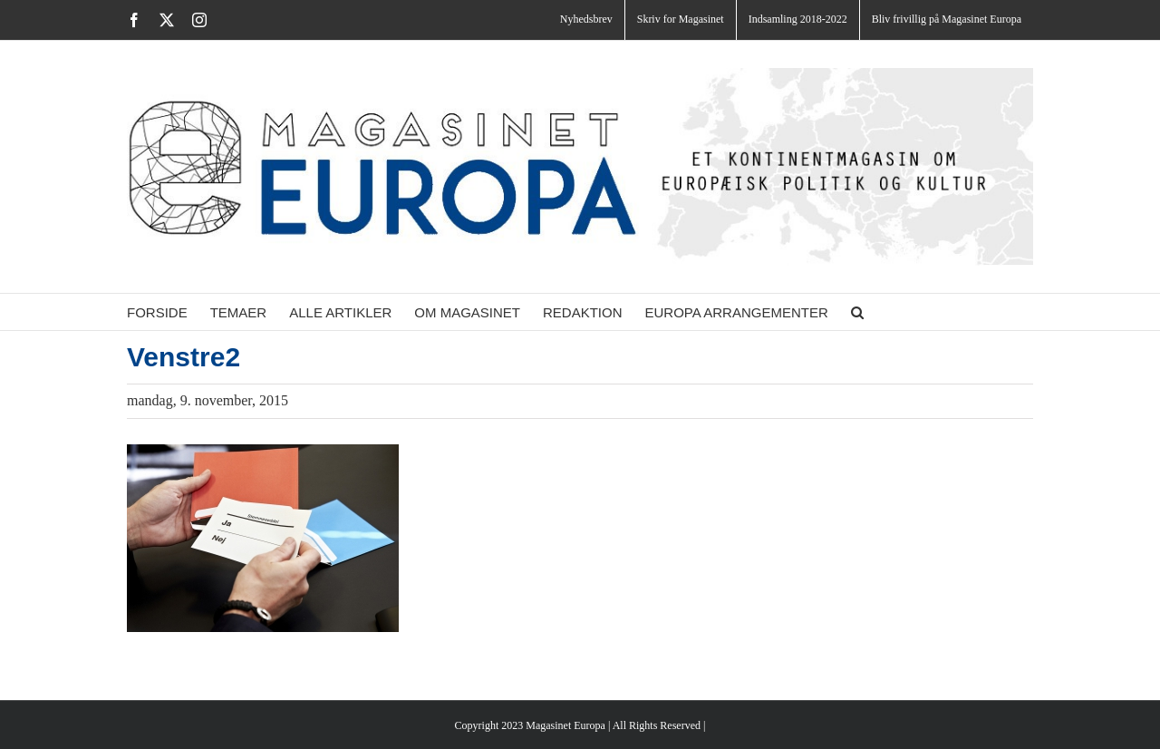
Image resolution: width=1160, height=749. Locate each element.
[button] (857, 312)
